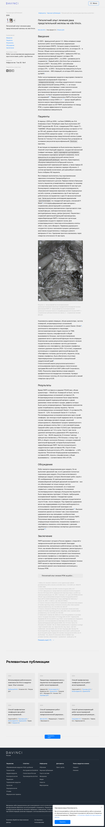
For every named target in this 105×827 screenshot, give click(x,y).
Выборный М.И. (13, 689)
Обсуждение (10, 45)
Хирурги (75, 767)
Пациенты (9, 40)
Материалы (43, 776)
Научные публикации (46, 770)
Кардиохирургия (11, 773)
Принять (63, 822)
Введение (9, 38)
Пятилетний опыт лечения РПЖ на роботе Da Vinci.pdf (57, 576)
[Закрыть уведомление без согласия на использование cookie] (101, 807)
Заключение (10, 48)
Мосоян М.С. (42, 30)
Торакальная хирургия (13, 782)
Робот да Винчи (28, 767)
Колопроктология (12, 776)
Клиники (75, 770)
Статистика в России (29, 773)
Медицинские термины (13, 794)
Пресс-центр (60, 767)
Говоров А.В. (16, 723)
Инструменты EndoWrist (30, 770)
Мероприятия (44, 785)
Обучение (43, 767)
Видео (42, 779)
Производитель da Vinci (30, 776)
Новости (42, 782)
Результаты (9, 43)
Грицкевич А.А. (76, 719)
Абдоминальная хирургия (14, 767)
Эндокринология (11, 788)
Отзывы (8, 791)
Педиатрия (9, 779)
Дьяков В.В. (53, 691)
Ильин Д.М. (60, 30)
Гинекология (10, 770)
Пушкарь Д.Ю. (44, 695)
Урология (9, 785)
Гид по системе (44, 773)
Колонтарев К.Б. (54, 689)
